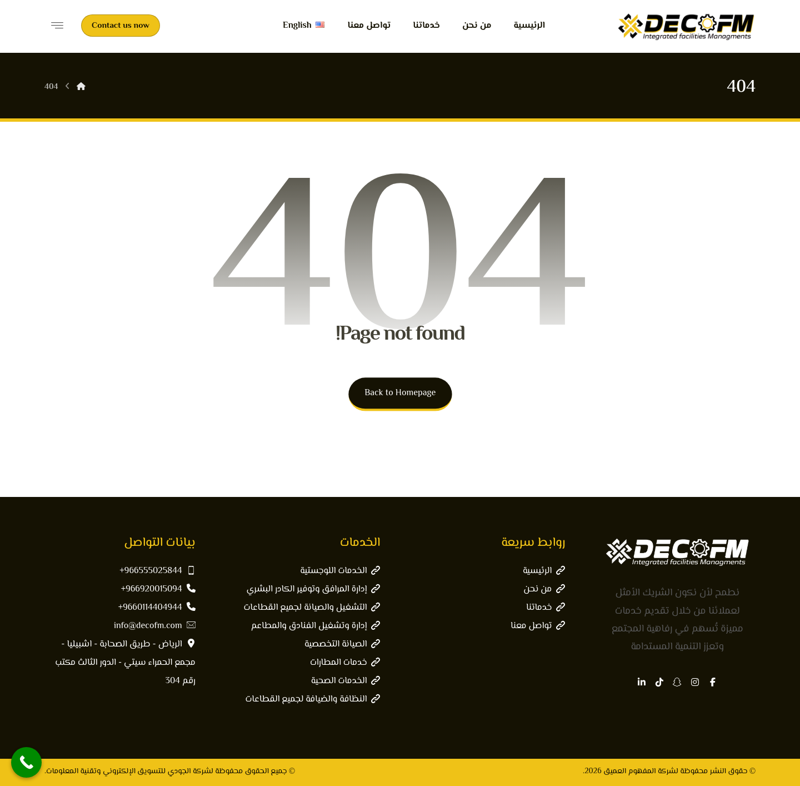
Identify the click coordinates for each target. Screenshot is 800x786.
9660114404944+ (157, 608)
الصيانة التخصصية (342, 644)
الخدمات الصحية (346, 681)
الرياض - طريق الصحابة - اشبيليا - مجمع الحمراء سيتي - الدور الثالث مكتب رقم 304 (125, 663)
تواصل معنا (538, 626)
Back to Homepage (400, 393)
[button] (713, 682)
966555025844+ (157, 571)
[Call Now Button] (26, 762)
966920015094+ (158, 589)
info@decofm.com (155, 626)
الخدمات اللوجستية (340, 571)
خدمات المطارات (345, 663)
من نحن (544, 589)
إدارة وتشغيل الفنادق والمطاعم (316, 626)
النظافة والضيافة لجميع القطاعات (312, 700)
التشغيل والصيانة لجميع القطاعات (311, 608)
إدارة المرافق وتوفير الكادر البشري (314, 589)
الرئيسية (544, 571)
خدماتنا (545, 608)
